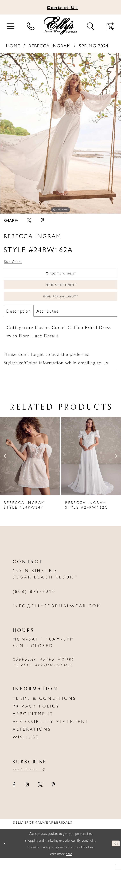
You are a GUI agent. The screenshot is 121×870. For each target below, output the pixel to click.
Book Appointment (60, 291)
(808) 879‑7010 (34, 602)
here (69, 865)
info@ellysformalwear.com (57, 616)
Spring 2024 (94, 45)
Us (62, 7)
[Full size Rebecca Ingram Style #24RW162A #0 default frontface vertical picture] (60, 133)
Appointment (33, 724)
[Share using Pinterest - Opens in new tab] (42, 220)
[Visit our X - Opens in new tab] (40, 796)
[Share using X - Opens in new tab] (29, 220)
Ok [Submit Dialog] (114, 855)
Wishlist (26, 747)
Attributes (47, 321)
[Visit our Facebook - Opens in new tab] (14, 796)
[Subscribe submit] (52, 781)
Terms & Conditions (44, 709)
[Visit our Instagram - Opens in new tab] (27, 796)
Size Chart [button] (15, 262)
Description (18, 321)
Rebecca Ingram (49, 45)
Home (13, 45)
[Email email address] (34, 781)
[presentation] (30, 466)
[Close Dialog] (5, 855)
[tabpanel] (60, 133)
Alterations (32, 740)
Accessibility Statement (51, 732)
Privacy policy (36, 716)
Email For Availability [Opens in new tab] (60, 305)
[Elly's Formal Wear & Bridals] (60, 26)
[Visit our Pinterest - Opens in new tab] (53, 796)
